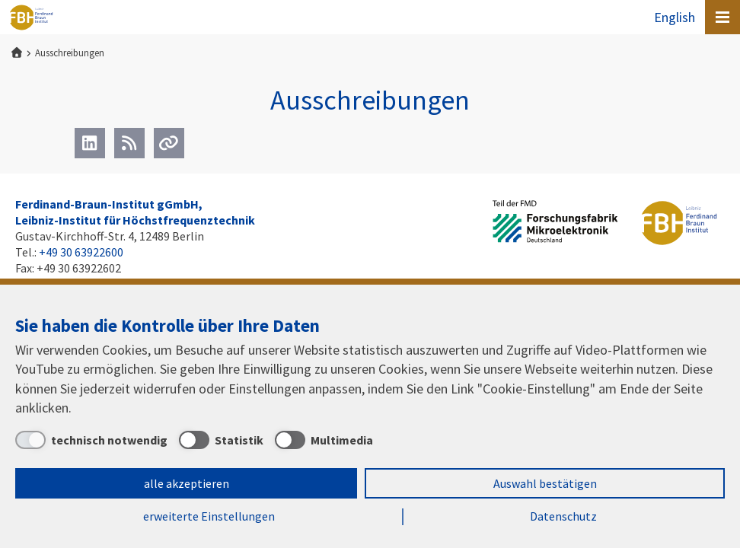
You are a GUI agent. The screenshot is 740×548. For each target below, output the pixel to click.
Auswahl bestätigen (545, 483)
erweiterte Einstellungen (209, 516)
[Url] (169, 143)
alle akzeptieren (186, 483)
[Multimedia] (324, 440)
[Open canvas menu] (722, 17)
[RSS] (129, 143)
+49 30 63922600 (81, 252)
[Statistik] (221, 440)
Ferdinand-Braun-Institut (31, 17)
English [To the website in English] (674, 17)
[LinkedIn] (90, 143)
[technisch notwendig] (91, 440)
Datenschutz (563, 516)
